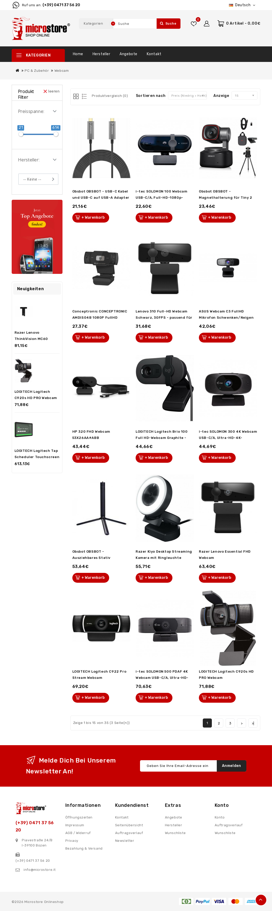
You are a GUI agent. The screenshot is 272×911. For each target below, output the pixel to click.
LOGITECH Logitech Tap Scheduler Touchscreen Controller (37, 457)
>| (253, 723)
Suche (168, 23)
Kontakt (154, 54)
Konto (220, 817)
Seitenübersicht (129, 825)
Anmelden (231, 766)
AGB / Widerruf (78, 833)
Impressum (74, 825)
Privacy (71, 841)
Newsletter (124, 841)
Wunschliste (175, 833)
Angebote (128, 54)
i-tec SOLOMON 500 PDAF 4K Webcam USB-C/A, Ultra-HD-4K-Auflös (162, 678)
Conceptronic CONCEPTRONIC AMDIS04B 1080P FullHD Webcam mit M (99, 317)
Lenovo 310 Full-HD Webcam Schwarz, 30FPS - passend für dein (164, 317)
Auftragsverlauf (129, 833)
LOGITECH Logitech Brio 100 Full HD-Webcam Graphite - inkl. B (162, 438)
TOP (261, 900)
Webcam (61, 71)
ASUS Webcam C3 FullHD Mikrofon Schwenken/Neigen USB (226, 317)
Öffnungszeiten (79, 817)
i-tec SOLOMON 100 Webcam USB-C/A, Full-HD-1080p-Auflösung (161, 197)
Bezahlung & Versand (84, 848)
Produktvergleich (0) (110, 96)
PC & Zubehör (37, 71)
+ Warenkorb (93, 217)
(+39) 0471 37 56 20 (61, 5)
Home (78, 54)
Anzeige (221, 96)
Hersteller (101, 54)
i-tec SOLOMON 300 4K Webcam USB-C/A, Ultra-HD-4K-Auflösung (228, 438)
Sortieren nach (150, 96)
